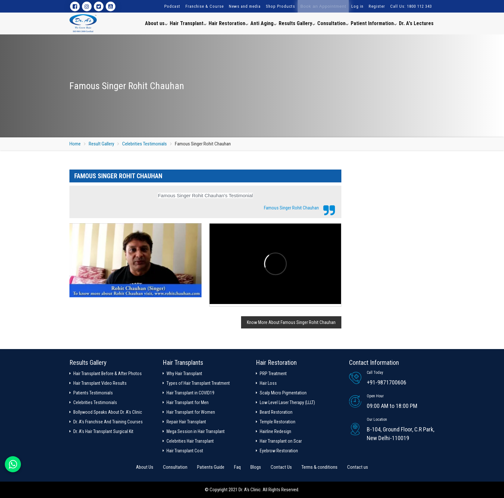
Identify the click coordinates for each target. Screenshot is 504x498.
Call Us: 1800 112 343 (411, 6)
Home (75, 144)
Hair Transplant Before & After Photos (107, 373)
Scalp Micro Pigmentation (283, 392)
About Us (144, 467)
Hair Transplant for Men (187, 402)
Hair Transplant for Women (190, 412)
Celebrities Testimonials (144, 144)
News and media (245, 6)
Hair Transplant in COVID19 (190, 392)
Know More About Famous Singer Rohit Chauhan (291, 322)
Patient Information (374, 23)
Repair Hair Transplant (186, 421)
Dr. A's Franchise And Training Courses (108, 421)
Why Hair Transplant (184, 373)
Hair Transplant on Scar (281, 441)
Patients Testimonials (93, 392)
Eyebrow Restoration (279, 450)
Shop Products (280, 6)
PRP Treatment (273, 373)
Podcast (172, 6)
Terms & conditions (320, 467)
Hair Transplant (188, 23)
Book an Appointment (323, 6)
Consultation (333, 23)
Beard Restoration (276, 412)
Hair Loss (268, 383)
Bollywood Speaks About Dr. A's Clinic (107, 412)
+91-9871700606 (386, 382)
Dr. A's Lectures (416, 23)
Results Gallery (297, 23)
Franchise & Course (204, 6)
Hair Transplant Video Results (100, 383)
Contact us (357, 467)
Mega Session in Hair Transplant (195, 431)
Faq (237, 467)
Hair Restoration (228, 23)
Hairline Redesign (275, 431)
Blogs (255, 467)
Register (377, 6)
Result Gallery (101, 144)
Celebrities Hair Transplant (190, 441)
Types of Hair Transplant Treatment (198, 383)
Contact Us (281, 467)
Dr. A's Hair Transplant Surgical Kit (103, 431)
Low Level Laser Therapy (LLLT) (287, 402)
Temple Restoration (277, 421)
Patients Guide (210, 467)
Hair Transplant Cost (184, 450)
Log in (357, 6)
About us (156, 23)
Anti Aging (263, 23)
